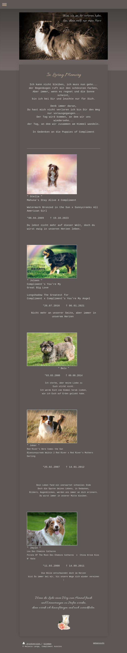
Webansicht (98, 643)
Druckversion (32, 644)
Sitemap (47, 644)
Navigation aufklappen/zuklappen (63, 4)
